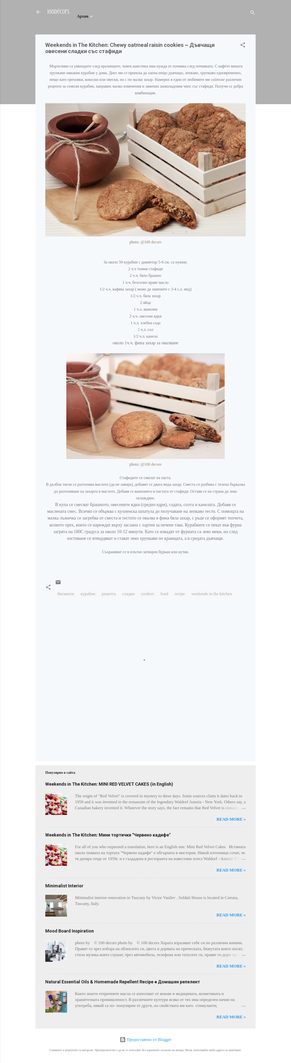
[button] (243, 46)
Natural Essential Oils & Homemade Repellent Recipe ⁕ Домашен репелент (122, 981)
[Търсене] (253, 13)
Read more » (231, 819)
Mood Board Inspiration (69, 931)
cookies (147, 593)
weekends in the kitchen (212, 593)
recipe (180, 593)
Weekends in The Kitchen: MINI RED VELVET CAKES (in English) (109, 784)
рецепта (109, 593)
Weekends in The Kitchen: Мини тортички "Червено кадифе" (107, 835)
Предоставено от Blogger (145, 1039)
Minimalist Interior (64, 885)
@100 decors (151, 242)
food (164, 593)
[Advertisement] (60, 733)
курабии (87, 593)
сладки (128, 593)
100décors (58, 11)
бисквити (65, 593)
